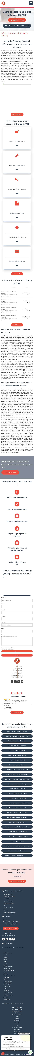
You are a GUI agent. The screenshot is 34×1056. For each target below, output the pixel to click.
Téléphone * (4, 616)
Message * (9, 635)
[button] (30, 1052)
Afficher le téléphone (10, 924)
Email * (3, 610)
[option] (17, 703)
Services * (3, 622)
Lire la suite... (7, 705)
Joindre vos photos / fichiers (8, 648)
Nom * (2, 604)
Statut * (3, 597)
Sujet (2, 628)
